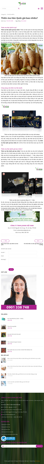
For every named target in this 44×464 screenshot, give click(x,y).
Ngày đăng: (18, 21)
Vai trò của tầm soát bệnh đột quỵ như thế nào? (18, 382)
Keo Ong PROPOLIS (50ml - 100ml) (15, 318)
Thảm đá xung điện (11, 326)
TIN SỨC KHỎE (9, 21)
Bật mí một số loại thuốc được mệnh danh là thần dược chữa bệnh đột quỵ (24, 366)
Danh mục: (3, 21)
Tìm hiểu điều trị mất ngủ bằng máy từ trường (33, 244)
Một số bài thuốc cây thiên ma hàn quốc (9, 244)
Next (38, 240)
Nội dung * (3, 259)
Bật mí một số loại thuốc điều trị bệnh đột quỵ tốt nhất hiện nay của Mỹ (23, 358)
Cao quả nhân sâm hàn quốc (14, 334)
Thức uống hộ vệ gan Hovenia (14, 342)
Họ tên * (3, 252)
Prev (6, 240)
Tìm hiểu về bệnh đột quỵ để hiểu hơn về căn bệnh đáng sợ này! (22, 374)
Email (2, 256)
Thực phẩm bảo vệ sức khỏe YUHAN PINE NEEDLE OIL (19, 349)
